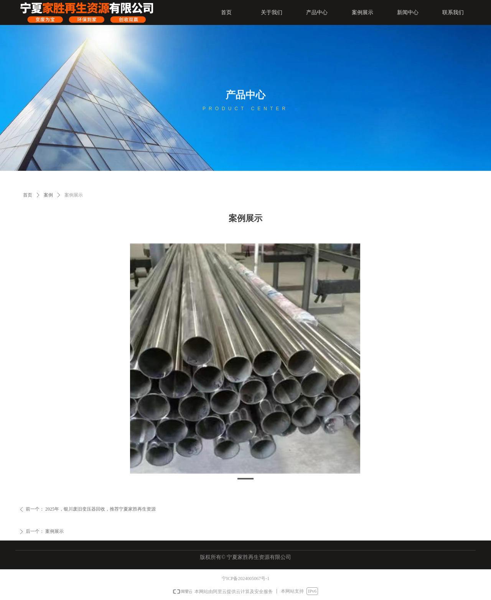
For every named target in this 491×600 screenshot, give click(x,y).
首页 (27, 195)
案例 (48, 195)
